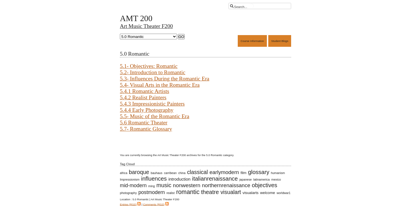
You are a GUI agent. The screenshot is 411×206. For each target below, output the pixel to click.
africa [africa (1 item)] (123, 173)
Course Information (252, 41)
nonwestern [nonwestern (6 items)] (186, 185)
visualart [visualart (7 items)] (230, 192)
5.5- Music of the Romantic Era (154, 116)
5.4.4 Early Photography (147, 110)
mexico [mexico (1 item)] (276, 179)
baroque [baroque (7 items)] (139, 172)
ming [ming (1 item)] (151, 186)
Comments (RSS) (153, 204)
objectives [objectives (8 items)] (264, 185)
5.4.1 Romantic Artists (144, 91)
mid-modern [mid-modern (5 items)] (133, 185)
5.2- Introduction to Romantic (152, 72)
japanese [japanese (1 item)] (245, 179)
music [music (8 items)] (163, 185)
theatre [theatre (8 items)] (210, 192)
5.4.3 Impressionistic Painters (152, 104)
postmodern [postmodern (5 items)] (151, 192)
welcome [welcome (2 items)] (267, 193)
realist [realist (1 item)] (170, 193)
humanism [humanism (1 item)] (278, 173)
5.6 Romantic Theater (143, 123)
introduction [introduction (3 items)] (179, 179)
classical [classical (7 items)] (197, 172)
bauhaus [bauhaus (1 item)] (156, 173)
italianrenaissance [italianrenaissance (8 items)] (215, 178)
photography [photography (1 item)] (128, 193)
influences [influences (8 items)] (154, 178)
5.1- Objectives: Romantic (149, 66)
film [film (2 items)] (244, 173)
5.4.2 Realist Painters (143, 97)
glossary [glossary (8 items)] (258, 172)
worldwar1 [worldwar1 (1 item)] (284, 193)
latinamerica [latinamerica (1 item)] (261, 179)
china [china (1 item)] (181, 173)
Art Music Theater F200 (146, 26)
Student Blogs (279, 41)
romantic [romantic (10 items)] (188, 192)
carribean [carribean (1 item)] (170, 173)
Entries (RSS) (128, 204)
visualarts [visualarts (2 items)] (251, 193)
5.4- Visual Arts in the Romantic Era (160, 85)
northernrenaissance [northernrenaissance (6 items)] (226, 185)
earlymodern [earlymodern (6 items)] (224, 172)
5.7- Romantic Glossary (146, 129)
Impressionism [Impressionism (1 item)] (130, 179)
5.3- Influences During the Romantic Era (164, 79)
